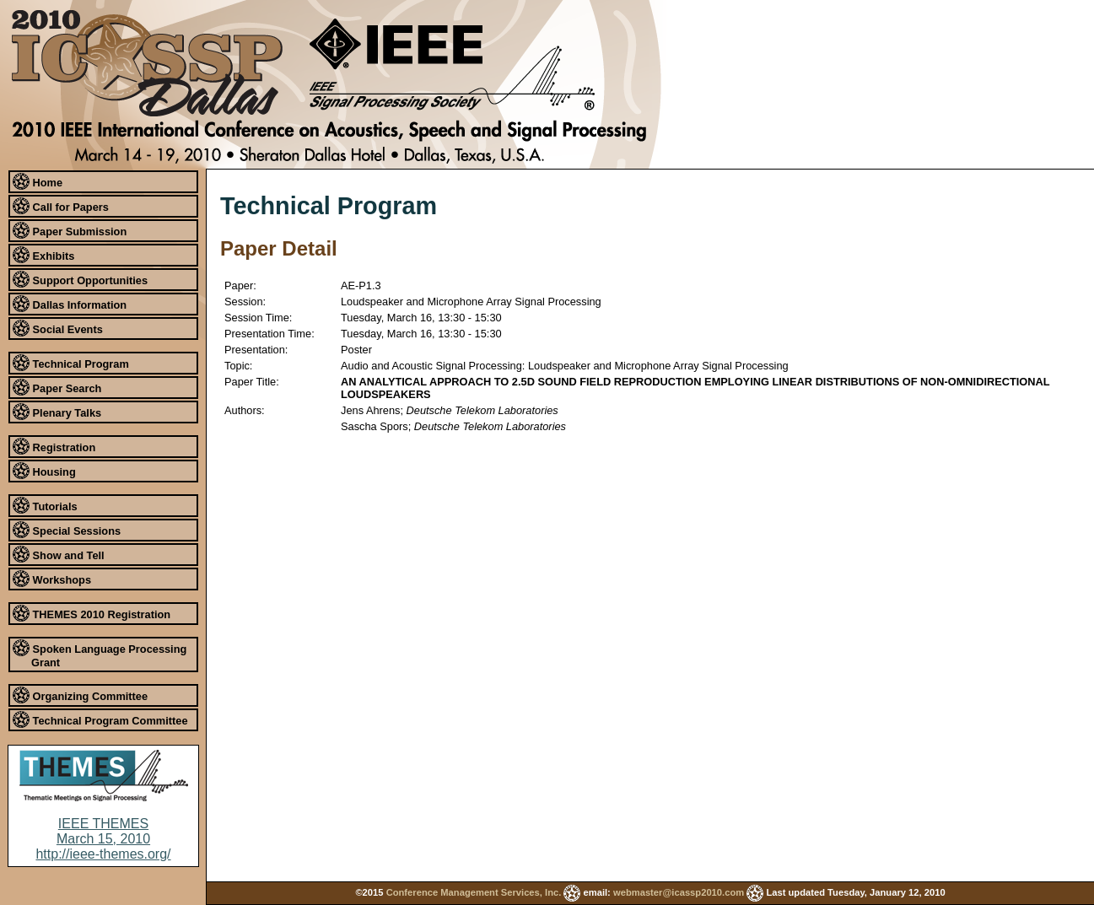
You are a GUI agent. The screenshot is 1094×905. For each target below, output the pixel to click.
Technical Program (71, 362)
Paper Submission (70, 230)
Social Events (58, 328)
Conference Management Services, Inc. (474, 892)
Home (37, 181)
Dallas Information (70, 303)
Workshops (52, 578)
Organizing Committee (80, 695)
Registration (54, 446)
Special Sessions (67, 529)
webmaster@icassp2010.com (678, 892)
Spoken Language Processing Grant (99, 654)
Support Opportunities (80, 279)
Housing (44, 470)
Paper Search (57, 387)
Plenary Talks (57, 411)
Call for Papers (61, 205)
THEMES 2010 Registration (91, 613)
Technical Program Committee (100, 719)
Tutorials (45, 505)
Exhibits (43, 254)
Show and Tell (59, 554)
